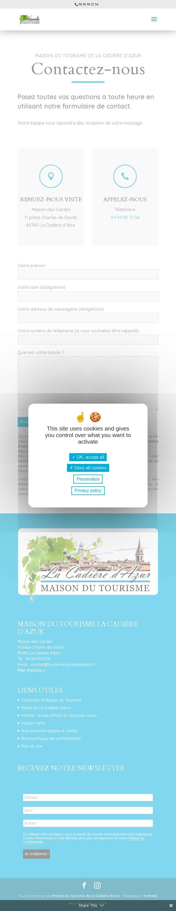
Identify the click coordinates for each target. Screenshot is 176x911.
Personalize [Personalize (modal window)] (88, 479)
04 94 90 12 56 (88, 4)
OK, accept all (88, 457)
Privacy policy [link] (88, 490)
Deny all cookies (88, 467)
